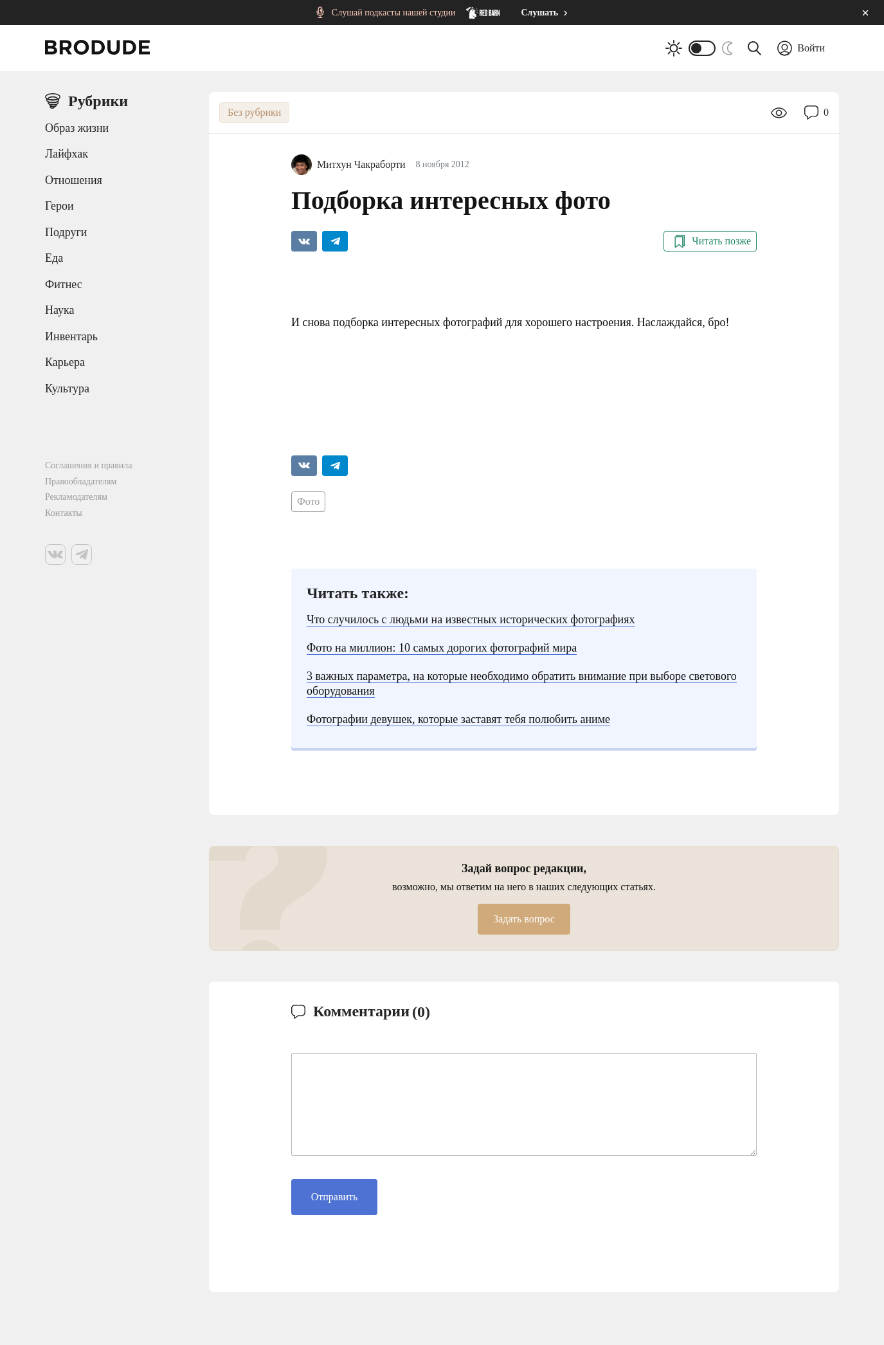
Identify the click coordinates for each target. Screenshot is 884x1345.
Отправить (334, 1196)
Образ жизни (77, 128)
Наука (60, 310)
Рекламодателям (76, 497)
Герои (59, 205)
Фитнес (63, 284)
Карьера (65, 362)
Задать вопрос (524, 918)
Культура (67, 388)
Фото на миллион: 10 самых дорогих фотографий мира (442, 647)
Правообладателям (80, 481)
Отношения (73, 180)
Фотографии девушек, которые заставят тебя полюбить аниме (458, 719)
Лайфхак (66, 153)
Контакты (63, 513)
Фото (308, 501)
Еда (54, 258)
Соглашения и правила (88, 465)
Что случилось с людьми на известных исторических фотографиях (471, 619)
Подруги (66, 232)
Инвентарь (71, 336)
